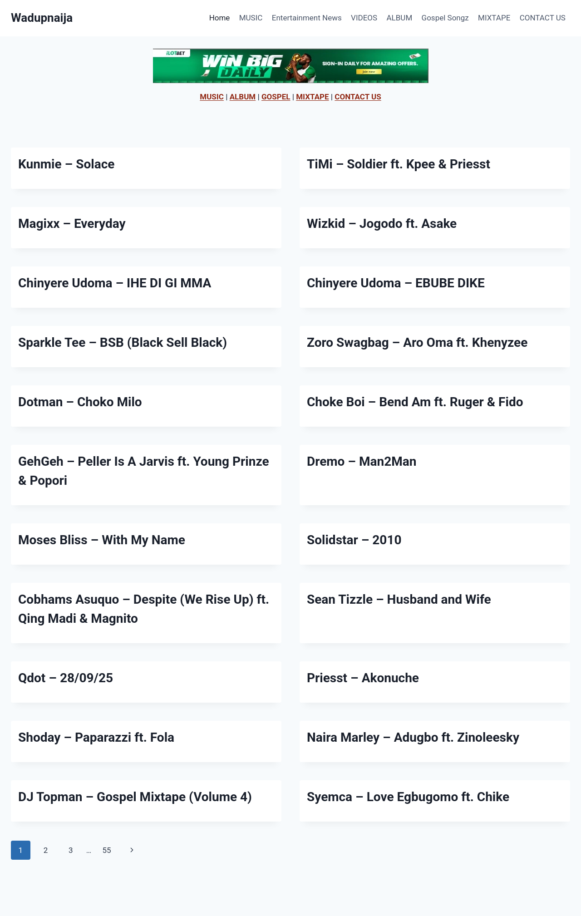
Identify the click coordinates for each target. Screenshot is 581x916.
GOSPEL (275, 96)
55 (106, 850)
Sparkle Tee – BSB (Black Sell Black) (122, 342)
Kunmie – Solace (66, 164)
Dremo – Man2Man (361, 461)
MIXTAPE (494, 17)
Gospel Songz (445, 17)
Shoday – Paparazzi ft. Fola (96, 737)
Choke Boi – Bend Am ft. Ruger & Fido (415, 401)
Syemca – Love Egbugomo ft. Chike (408, 796)
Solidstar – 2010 (354, 539)
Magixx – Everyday (72, 223)
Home (219, 17)
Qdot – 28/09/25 (65, 677)
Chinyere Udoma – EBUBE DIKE (396, 283)
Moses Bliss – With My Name (101, 539)
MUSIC (251, 17)
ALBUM (400, 17)
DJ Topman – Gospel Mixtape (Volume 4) (135, 796)
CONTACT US (543, 17)
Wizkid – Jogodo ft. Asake (382, 223)
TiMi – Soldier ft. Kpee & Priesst (398, 164)
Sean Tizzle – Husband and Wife (399, 599)
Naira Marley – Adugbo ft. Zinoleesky (413, 737)
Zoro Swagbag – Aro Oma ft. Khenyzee (417, 342)
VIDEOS (364, 17)
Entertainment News (307, 17)
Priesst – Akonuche (363, 677)
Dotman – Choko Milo (80, 401)
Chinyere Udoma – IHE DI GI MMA (114, 283)
